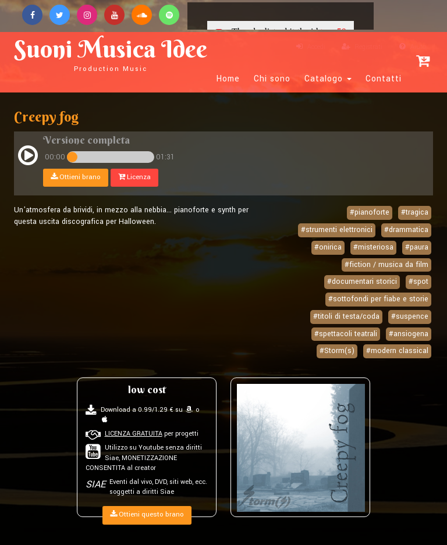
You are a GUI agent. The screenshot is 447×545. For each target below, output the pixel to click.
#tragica (414, 212)
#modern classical (397, 350)
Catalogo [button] (328, 79)
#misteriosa (373, 247)
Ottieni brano (76, 177)
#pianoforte (369, 212)
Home (228, 79)
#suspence (409, 316)
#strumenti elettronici (336, 230)
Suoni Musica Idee (110, 53)
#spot (418, 281)
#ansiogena (408, 334)
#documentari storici (362, 281)
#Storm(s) (337, 350)
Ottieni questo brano (147, 514)
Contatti (384, 79)
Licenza (134, 177)
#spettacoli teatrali (345, 334)
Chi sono (272, 79)
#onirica (328, 247)
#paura (416, 247)
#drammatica (406, 230)
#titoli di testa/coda (346, 316)
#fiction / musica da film (386, 264)
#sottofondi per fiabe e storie (378, 299)
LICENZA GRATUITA (133, 433)
